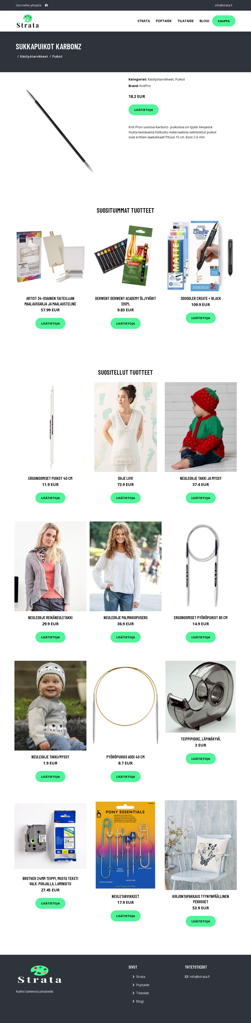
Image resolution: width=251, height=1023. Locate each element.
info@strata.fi (223, 5)
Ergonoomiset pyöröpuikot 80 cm (200, 617)
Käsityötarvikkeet (34, 56)
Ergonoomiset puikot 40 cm (50, 478)
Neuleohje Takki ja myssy (201, 478)
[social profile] (46, 5)
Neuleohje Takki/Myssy (50, 756)
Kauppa (224, 21)
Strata (143, 21)
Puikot (57, 56)
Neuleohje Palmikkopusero (126, 617)
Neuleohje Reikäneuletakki (50, 617)
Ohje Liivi (125, 478)
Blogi (204, 21)
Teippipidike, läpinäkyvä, (201, 738)
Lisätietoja (143, 110)
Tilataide (185, 21)
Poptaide (163, 21)
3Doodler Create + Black (201, 298)
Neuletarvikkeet (125, 896)
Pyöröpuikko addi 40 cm (125, 756)
